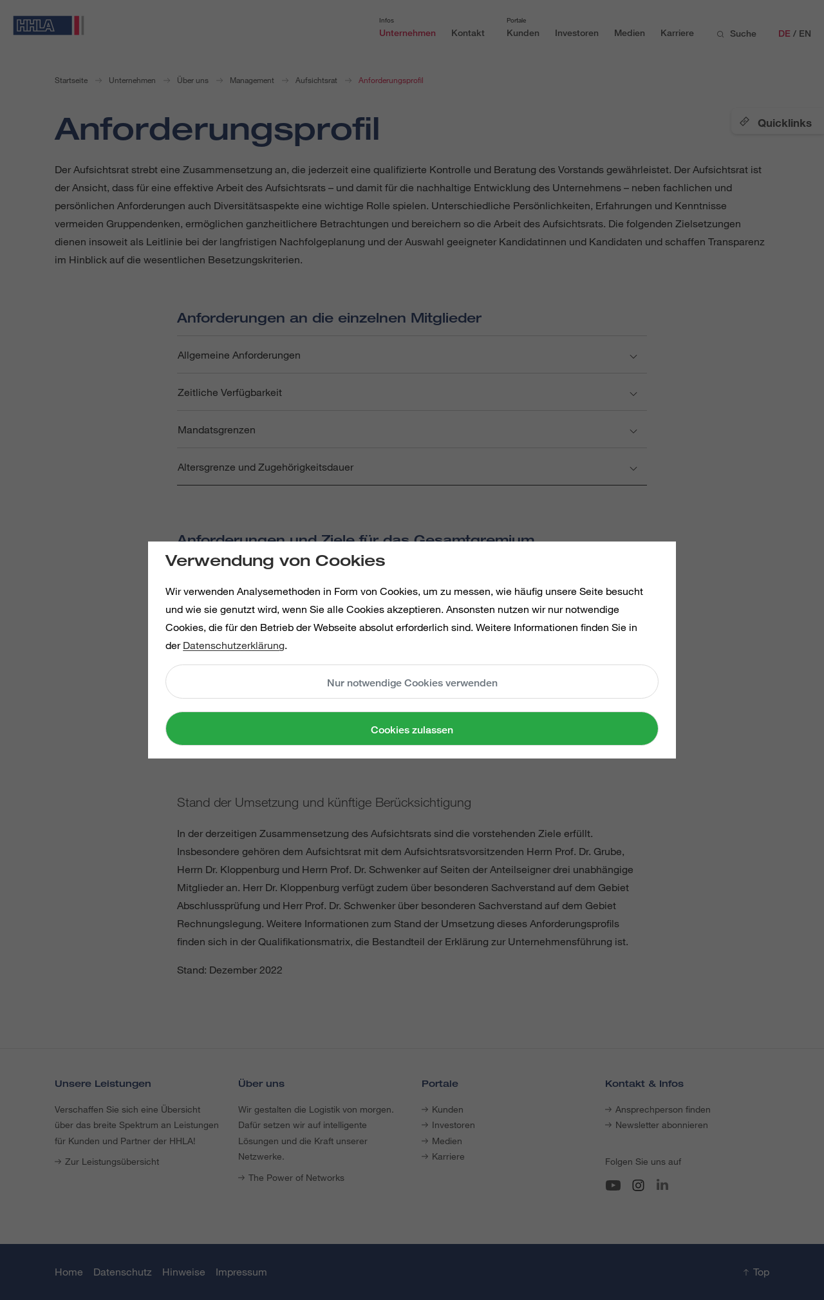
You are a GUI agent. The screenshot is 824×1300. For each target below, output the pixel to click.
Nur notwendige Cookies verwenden (412, 683)
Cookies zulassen (412, 730)
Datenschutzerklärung (234, 645)
